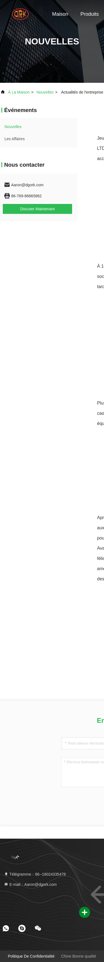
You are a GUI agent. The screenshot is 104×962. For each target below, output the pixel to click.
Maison (60, 14)
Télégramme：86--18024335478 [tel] (35, 874)
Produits (89, 14)
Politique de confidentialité (31, 956)
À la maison (19, 92)
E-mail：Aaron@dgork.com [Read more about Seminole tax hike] (30, 884)
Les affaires (14, 139)
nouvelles (45, 92)
